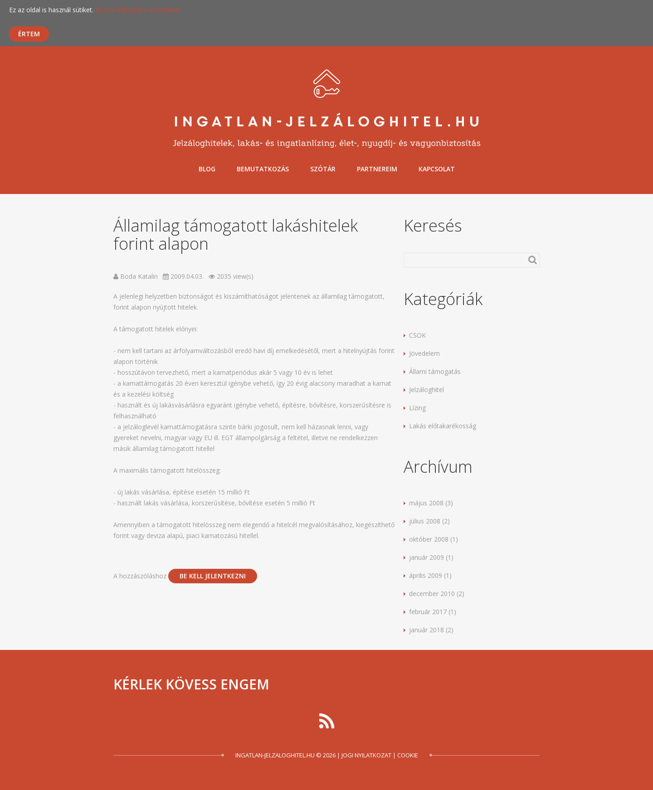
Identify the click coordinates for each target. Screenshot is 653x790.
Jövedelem (424, 353)
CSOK (417, 335)
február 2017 (428, 611)
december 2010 (432, 593)
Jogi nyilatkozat (366, 755)
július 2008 (424, 521)
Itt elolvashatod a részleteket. (138, 9)
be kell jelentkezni (213, 576)
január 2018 (426, 629)
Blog (207, 169)
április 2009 (425, 575)
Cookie (407, 755)
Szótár (323, 169)
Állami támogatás (435, 371)
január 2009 (426, 557)
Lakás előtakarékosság (442, 426)
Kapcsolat (437, 169)
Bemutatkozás (263, 169)
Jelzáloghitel (426, 389)
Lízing (417, 407)
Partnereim (377, 169)
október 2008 (428, 539)
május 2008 (426, 503)
